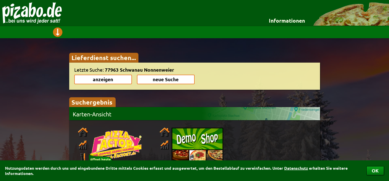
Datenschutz (296, 168)
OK (375, 170)
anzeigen (103, 79)
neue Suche (166, 79)
